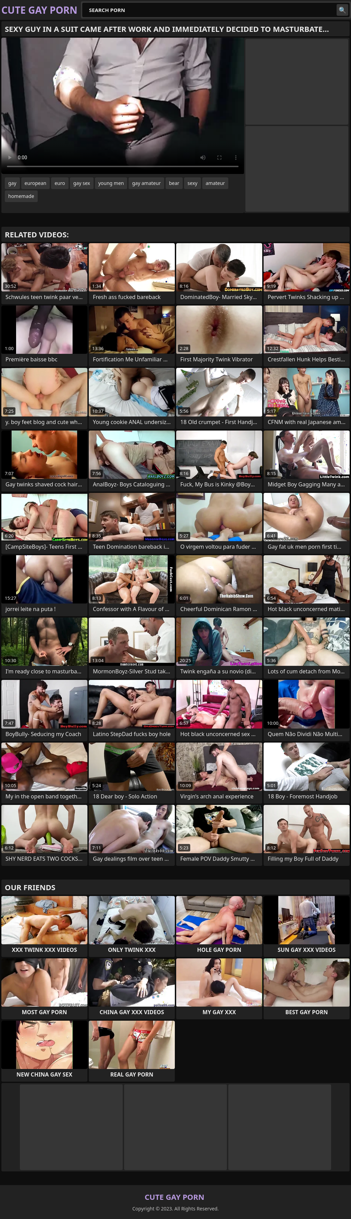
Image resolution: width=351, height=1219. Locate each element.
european (36, 183)
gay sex (81, 183)
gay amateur (146, 183)
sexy (192, 183)
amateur (215, 183)
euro (60, 183)
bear (174, 183)
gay (12, 183)
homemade (21, 196)
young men (111, 183)
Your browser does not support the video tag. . (122, 106)
